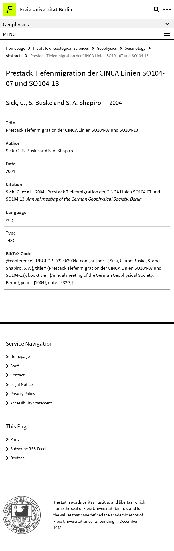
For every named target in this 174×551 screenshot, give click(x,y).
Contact (17, 375)
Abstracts (14, 55)
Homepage (15, 48)
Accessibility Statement (31, 403)
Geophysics (107, 48)
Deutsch (17, 457)
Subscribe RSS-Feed (28, 448)
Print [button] (14, 439)
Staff (14, 365)
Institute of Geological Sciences (61, 48)
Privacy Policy (22, 393)
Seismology (135, 48)
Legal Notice (21, 384)
